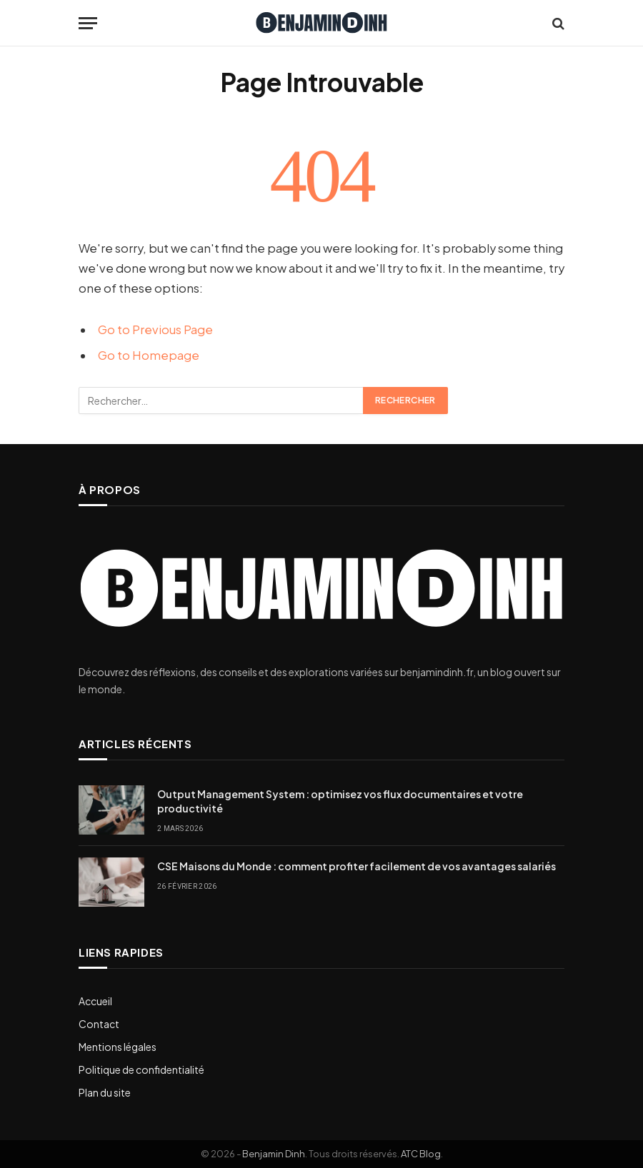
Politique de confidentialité (141, 1069)
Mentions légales (117, 1046)
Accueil (95, 1001)
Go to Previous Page (155, 329)
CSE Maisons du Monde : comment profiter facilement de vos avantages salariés (356, 866)
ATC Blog (421, 1153)
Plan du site (105, 1092)
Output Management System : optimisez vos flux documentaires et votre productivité (340, 801)
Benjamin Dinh (273, 1153)
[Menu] (88, 23)
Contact (99, 1023)
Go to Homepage (148, 355)
